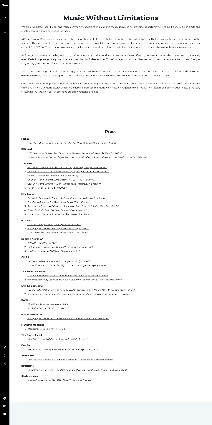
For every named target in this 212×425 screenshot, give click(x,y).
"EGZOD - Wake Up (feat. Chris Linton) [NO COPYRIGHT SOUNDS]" (62, 179)
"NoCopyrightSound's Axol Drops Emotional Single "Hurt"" (58, 228)
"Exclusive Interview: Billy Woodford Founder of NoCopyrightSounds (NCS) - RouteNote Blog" (77, 370)
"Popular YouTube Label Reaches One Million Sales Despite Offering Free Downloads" (72, 206)
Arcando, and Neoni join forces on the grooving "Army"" (71, 349)
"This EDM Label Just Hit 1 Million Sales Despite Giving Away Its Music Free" (67, 167)
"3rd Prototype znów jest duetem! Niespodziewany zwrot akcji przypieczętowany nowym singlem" (79, 294)
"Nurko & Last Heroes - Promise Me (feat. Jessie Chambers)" (58, 214)
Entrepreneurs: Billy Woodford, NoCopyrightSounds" (63, 380)
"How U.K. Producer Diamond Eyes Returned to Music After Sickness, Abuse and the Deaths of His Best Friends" (87, 157)
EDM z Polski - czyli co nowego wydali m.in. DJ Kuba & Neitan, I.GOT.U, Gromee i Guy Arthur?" (85, 290)
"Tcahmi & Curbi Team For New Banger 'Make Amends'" (56, 210)
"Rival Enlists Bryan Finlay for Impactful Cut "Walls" (54, 224)
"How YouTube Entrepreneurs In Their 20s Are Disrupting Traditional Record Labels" (72, 143)
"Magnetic (32, 329)
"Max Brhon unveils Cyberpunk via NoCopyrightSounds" (57, 339)
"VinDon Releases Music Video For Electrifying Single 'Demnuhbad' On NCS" (68, 171)
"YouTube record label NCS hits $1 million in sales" (53, 251)
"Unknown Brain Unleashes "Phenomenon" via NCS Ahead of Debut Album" (67, 275)
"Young (31, 380)
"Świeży (31, 290)
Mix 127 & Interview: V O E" (52, 329)
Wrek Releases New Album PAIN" (50, 304)
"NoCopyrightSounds (38, 318)
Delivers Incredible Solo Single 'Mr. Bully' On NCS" (64, 261)
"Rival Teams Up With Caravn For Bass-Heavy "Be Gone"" (57, 232)
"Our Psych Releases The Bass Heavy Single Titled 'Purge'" (58, 202)
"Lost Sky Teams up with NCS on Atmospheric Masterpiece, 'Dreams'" (64, 184)
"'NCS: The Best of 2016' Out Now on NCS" (49, 308)
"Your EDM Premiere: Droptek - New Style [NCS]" (53, 175)
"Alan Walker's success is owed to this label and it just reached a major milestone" (70, 359)
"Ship (29, 304)
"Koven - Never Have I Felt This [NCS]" (47, 188)
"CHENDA (32, 261)
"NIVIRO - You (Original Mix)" (42, 243)
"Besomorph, (34, 349)
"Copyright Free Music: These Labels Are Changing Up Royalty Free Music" (66, 198)
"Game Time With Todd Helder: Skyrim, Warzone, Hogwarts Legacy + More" (67, 265)
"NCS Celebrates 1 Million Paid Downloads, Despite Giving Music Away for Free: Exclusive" (74, 153)
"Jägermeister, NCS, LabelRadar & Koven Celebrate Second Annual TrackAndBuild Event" (74, 279)
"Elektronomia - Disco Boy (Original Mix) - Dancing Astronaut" (59, 247)
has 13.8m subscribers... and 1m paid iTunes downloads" (79, 318)
